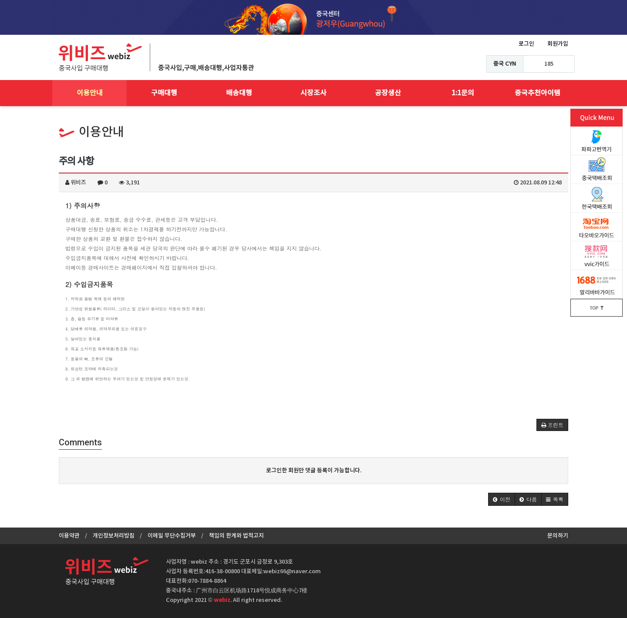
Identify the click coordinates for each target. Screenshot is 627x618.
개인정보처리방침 (114, 535)
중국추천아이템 (537, 93)
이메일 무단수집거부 (172, 535)
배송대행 (239, 93)
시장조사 (313, 93)
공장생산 (388, 93)
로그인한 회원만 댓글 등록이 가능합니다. (313, 470)
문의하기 (557, 535)
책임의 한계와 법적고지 (236, 535)
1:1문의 (463, 93)
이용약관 (69, 535)
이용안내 (90, 93)
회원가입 (557, 43)
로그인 (526, 43)
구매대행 (164, 93)
